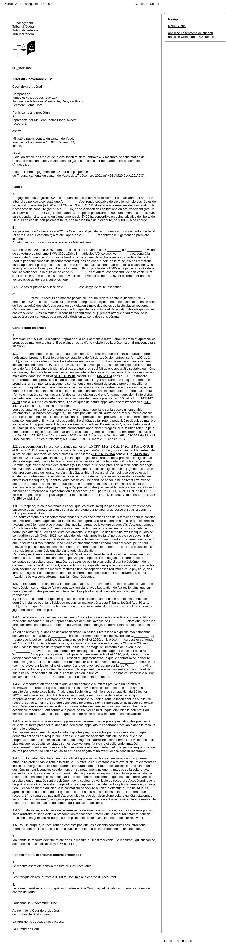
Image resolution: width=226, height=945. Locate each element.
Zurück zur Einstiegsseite (22, 4)
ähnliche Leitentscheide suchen (190, 33)
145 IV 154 (104, 376)
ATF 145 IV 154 (103, 454)
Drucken (47, 4)
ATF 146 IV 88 (65, 376)
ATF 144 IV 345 (30, 469)
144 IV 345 (141, 454)
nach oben (184, 941)
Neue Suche (177, 26)
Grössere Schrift (147, 4)
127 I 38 (41, 458)
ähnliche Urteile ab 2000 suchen (191, 37)
